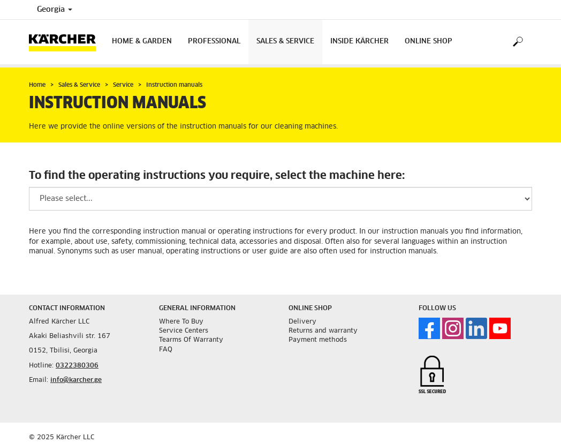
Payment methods (318, 340)
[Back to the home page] (66, 42)
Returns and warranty (323, 331)
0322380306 (77, 366)
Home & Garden (142, 41)
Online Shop (428, 41)
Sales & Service (285, 41)
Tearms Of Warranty (191, 340)
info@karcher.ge (76, 380)
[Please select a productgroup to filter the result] (280, 199)
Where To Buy (181, 322)
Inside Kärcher (359, 41)
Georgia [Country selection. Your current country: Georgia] (54, 9)
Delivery (302, 322)
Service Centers (183, 331)
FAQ (165, 350)
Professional (214, 41)
